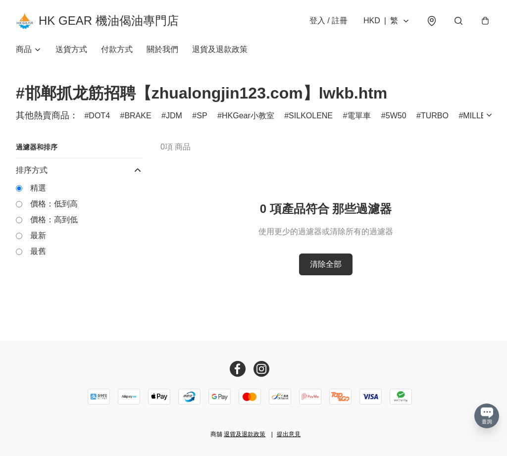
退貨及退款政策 (220, 49)
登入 (328, 20)
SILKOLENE (311, 115)
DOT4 (99, 115)
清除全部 (326, 264)
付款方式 (117, 49)
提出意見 (289, 434)
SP (202, 115)
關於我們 (162, 49)
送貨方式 (71, 49)
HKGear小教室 (248, 115)
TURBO (435, 115)
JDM (174, 115)
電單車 (359, 115)
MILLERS (480, 115)
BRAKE (137, 115)
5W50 (396, 115)
